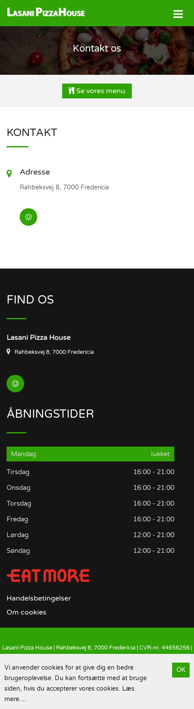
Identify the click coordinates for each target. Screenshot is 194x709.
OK (180, 670)
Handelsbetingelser (39, 598)
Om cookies (26, 612)
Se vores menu (97, 91)
